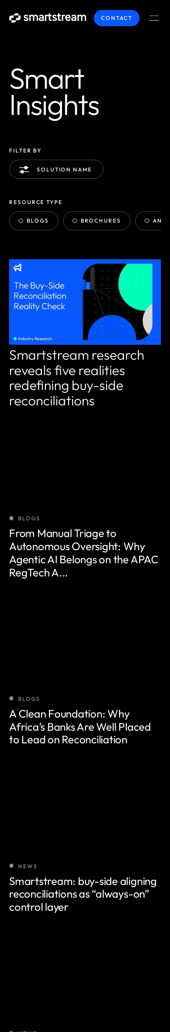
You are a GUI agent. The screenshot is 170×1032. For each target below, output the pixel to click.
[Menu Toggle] (154, 18)
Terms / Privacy (37, 992)
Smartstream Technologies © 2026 (72, 968)
